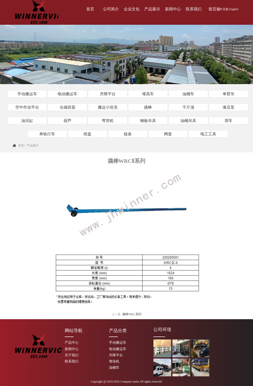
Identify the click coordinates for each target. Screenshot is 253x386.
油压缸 (27, 121)
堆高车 (148, 94)
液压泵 (228, 107)
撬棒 (148, 107)
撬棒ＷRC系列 (131, 314)
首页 (90, 9)
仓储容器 (67, 107)
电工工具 (208, 134)
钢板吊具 (148, 121)
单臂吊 (228, 94)
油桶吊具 (188, 121)
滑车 (228, 121)
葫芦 (67, 121)
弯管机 (108, 121)
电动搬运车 (67, 94)
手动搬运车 (27, 94)
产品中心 (72, 342)
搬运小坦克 (108, 107)
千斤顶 (188, 107)
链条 (128, 134)
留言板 (214, 9)
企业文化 (132, 9)
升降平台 (108, 94)
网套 (168, 134)
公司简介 (111, 9)
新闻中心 (173, 9)
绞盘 (87, 134)
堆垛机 (114, 361)
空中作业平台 (27, 107)
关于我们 (72, 355)
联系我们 (194, 9)
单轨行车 (47, 134)
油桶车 (188, 94)
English (233, 9)
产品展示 (152, 9)
